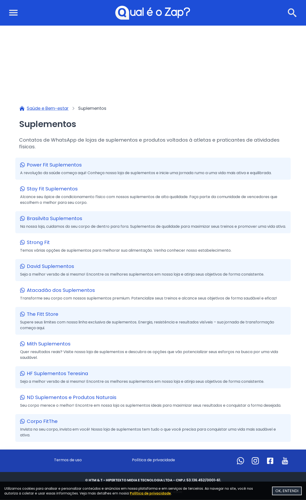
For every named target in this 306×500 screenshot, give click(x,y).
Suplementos (92, 108)
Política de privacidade (153, 460)
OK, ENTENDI (285, 489)
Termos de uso (68, 460)
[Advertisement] (153, 61)
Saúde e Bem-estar (48, 108)
